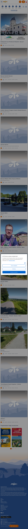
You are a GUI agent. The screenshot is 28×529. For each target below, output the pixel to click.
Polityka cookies (12, 260)
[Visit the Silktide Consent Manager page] (25, 263)
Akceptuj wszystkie (14, 272)
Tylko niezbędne (14, 265)
